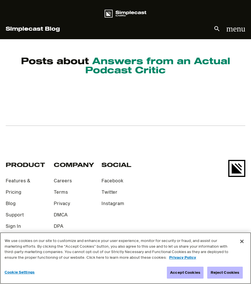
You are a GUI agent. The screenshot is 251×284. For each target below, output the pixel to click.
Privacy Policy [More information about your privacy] (182, 257)
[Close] (242, 241)
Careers (63, 180)
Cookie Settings (20, 272)
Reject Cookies (225, 272)
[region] (125, 258)
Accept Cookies (185, 272)
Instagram (112, 203)
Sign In (13, 226)
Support (15, 214)
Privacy (62, 203)
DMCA (61, 214)
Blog (11, 203)
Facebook (112, 180)
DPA (58, 226)
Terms (61, 192)
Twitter (109, 192)
